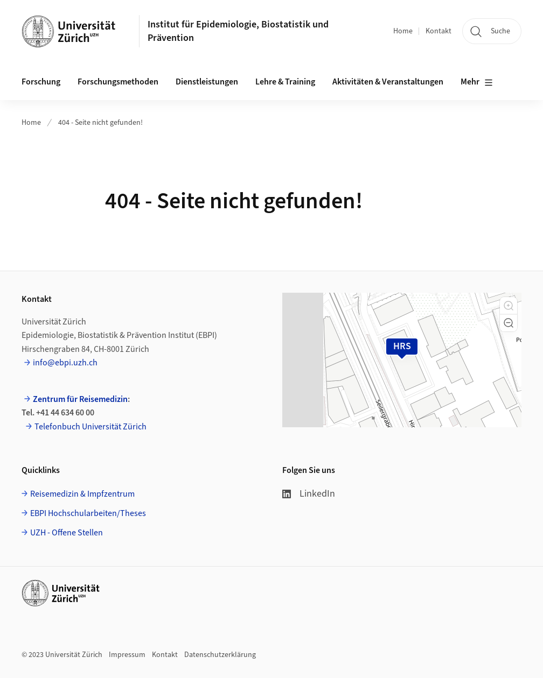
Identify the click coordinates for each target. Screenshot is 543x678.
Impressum (127, 654)
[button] (508, 305)
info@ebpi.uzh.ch (65, 363)
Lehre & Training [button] (285, 82)
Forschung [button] (41, 82)
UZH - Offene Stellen (66, 533)
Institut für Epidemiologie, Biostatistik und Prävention (238, 31)
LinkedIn (308, 493)
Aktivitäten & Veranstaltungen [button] (387, 82)
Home (403, 31)
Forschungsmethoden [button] (118, 82)
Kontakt (438, 31)
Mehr (477, 82)
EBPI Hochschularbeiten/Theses (88, 513)
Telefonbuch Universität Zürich (90, 427)
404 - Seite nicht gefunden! (100, 122)
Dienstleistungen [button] (207, 82)
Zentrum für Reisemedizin (80, 399)
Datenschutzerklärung (220, 654)
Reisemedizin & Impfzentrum (82, 494)
